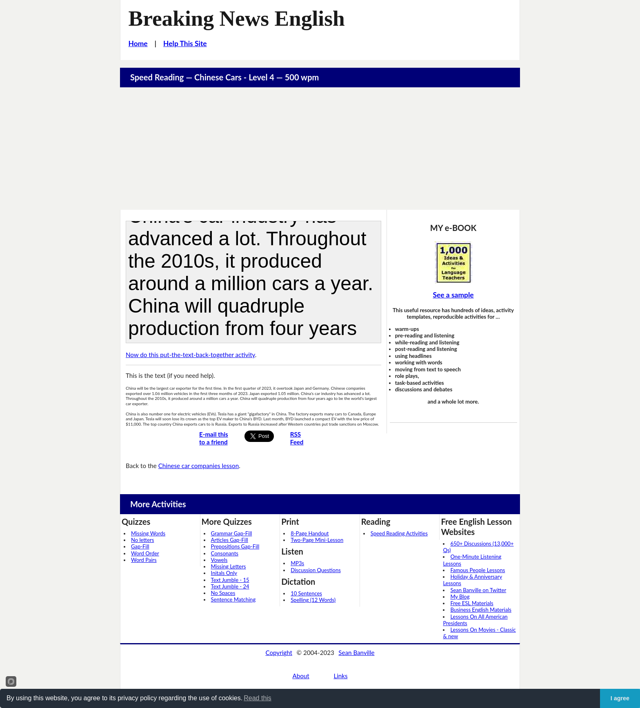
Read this (257, 698)
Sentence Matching (233, 599)
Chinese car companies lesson (198, 465)
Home (138, 43)
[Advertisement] (320, 148)
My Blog (459, 596)
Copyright (278, 652)
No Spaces (223, 593)
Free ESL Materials (471, 603)
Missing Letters (228, 566)
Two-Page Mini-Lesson (317, 540)
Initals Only (224, 573)
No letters (142, 540)
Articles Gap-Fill (229, 540)
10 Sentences (306, 593)
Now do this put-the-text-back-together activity (190, 354)
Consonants (224, 553)
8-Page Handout (310, 533)
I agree (620, 698)
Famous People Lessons (477, 570)
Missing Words (148, 533)
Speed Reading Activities (399, 533)
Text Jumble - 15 (230, 580)
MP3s (297, 563)
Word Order (145, 553)
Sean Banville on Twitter (478, 590)
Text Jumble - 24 (230, 586)
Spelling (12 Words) (313, 600)
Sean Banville (356, 652)
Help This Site (185, 43)
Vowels (219, 560)
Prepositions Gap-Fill (235, 546)
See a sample (453, 295)
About (300, 675)
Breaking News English (237, 18)
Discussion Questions (316, 570)
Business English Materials (480, 609)
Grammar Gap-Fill (231, 533)
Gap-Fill (140, 546)
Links (340, 675)
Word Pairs (144, 560)
